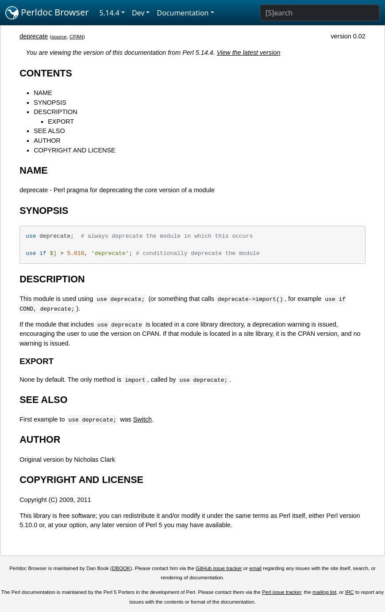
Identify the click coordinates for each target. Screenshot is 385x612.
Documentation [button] (182, 13)
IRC (349, 592)
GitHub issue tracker (219, 568)
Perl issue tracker (281, 592)
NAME (43, 92)
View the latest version (249, 52)
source (59, 36)
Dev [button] (138, 13)
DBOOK (121, 568)
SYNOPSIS (50, 102)
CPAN (76, 36)
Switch (142, 419)
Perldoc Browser (47, 12)
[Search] (320, 12)
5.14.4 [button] (109, 13)
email (255, 568)
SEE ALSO (49, 130)
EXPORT (61, 121)
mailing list (324, 592)
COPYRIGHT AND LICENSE (74, 150)
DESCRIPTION (55, 111)
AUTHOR (47, 140)
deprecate (33, 36)
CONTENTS (45, 73)
